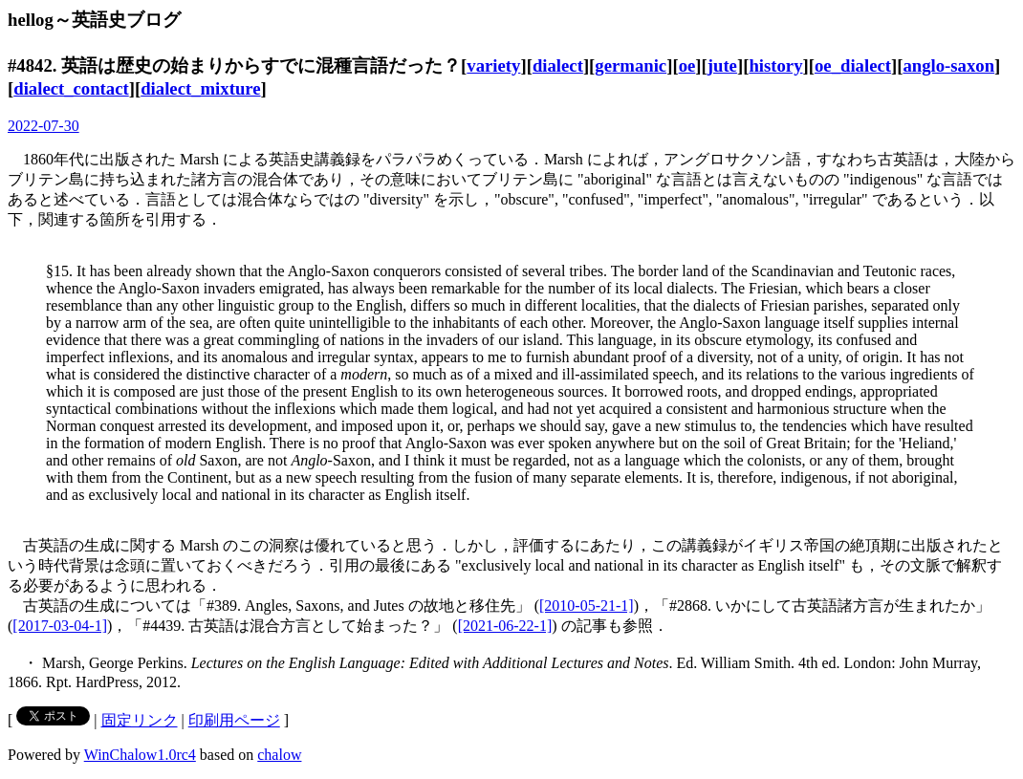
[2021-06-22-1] (505, 625)
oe (687, 65)
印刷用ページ (234, 720)
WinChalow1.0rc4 (140, 755)
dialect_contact (71, 88)
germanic (630, 65)
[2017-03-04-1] (59, 625)
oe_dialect (853, 65)
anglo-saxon (948, 65)
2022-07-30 (43, 126)
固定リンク (139, 720)
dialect (558, 65)
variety (493, 65)
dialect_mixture (200, 88)
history (775, 65)
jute (722, 65)
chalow (279, 755)
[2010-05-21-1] (586, 605)
